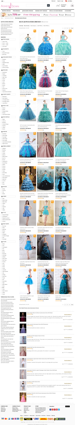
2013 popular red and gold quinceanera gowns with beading (7, 353)
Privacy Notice (15, 411)
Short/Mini (4, 133)
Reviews (48, 415)
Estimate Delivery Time (16, 410)
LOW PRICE (39, 25)
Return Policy (15, 407)
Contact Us (26, 415)
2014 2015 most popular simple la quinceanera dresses (7, 362)
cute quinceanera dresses (40, 410)
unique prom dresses (39, 411)
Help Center (3, 410)
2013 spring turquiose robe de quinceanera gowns (7, 313)
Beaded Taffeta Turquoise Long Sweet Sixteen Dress (62, 296)
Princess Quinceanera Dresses (7, 32)
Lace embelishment (6, 175)
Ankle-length (4, 138)
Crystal (3, 153)
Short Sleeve (4, 98)
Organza (4, 206)
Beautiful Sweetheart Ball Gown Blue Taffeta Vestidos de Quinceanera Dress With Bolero (27, 194)
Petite (3, 227)
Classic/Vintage (5, 214)
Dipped (3, 73)
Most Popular (33, 25)
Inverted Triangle (5, 235)
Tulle (3, 208)
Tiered (3, 171)
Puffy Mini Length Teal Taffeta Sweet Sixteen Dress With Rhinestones (62, 262)
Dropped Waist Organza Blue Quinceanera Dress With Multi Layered (45, 57)
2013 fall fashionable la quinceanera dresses (8, 319)
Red (3, 279)
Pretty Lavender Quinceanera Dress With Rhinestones (37, 324)
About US (3, 407)
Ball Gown (4, 54)
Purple (3, 277)
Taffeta (3, 209)
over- (4, 46)
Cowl (3, 86)
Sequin (3, 151)
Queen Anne (4, 88)
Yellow (3, 292)
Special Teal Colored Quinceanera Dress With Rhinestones (44, 126)
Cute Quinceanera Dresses (6, 31)
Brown (3, 252)
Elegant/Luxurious (5, 218)
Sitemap (53, 415)
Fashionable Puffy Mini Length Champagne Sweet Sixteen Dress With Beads (42, 370)
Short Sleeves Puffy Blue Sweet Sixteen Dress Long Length (44, 296)
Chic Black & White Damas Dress (33, 381)
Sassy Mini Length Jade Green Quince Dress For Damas (45, 228)
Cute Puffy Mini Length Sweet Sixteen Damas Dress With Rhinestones (40, 358)
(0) (25, 61)
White (3, 243)
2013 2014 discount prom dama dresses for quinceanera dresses (7, 306)
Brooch (3, 159)
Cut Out (3, 180)
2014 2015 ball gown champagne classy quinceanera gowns (7, 350)
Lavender (4, 269)
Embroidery (4, 172)
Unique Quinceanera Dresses (6, 24)
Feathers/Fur (4, 161)
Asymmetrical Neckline (6, 91)
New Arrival (38, 415)
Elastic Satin (4, 200)
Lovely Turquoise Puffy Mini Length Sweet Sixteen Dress (27, 296)
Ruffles (3, 164)
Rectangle (4, 239)
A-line (3, 51)
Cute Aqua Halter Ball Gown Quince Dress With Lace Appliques (62, 160)
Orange (3, 274)
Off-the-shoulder (5, 67)
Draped (3, 167)
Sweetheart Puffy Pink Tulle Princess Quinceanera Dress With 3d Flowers (41, 393)
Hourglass (4, 234)
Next (72, 28)
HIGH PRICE (46, 25)
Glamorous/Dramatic (6, 219)
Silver (3, 286)
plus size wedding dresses (40, 407)
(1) (43, 164)
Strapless (4, 59)
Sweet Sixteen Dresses (5, 25)
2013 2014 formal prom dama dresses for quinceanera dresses (7, 303)
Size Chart (26, 409)
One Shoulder (5, 65)
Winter (3, 193)
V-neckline (4, 75)
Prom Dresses (16, 10)
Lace (3, 205)
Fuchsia (3, 261)
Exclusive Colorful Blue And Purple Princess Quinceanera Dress (27, 160)
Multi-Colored (5, 290)
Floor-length (4, 140)
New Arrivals (26, 25)
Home (2, 18)
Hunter (3, 268)
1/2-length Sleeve (5, 99)
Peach (3, 294)
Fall (3, 192)
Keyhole (3, 90)
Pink (3, 248)
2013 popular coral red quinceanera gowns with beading (8, 356)
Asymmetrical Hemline (6, 141)
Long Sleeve (4, 103)
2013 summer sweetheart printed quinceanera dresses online (7, 316)
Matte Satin (4, 201)
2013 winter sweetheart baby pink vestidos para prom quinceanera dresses (7, 329)
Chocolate (4, 255)
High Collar (4, 77)
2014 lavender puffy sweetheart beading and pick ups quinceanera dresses (7, 346)
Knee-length (4, 135)
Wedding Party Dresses (41, 10)
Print (3, 182)
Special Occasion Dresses (56, 10)
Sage (3, 282)
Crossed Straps (5, 124)
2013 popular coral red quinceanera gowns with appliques (8, 359)
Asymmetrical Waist (6, 114)
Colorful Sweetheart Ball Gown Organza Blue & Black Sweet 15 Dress (62, 194)
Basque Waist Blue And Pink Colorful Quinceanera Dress (45, 92)
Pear (3, 237)
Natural (3, 107)
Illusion (3, 85)
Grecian (3, 221)
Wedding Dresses (6, 10)
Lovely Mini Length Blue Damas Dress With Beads (27, 262)
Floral (3, 174)
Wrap (3, 184)
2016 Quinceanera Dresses (6, 30)
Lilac (3, 273)
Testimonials (3, 409)
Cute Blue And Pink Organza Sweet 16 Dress (36, 335)
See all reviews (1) (68, 314)
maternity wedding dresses (40, 409)
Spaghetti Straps (5, 62)
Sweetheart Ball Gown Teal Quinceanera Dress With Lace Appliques (43, 262)
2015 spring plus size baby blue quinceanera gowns (7, 340)
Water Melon (4, 284)
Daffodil (3, 256)
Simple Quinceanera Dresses (6, 27)
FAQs (25, 411)
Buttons (3, 154)
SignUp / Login (60, 1)
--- (5, 43)
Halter (3, 64)
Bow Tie (3, 158)
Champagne (4, 247)
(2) (32, 383)
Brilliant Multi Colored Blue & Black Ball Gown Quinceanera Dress (45, 194)
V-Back (3, 127)
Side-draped (4, 177)
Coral (3, 289)
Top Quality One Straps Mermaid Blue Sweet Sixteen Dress (62, 228)
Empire (3, 109)
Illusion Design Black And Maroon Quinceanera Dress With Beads (40, 312)
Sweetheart (4, 72)
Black (3, 250)
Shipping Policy (15, 409)
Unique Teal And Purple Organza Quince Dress (61, 92)
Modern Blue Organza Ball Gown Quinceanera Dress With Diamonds (27, 92)
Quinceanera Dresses (27, 10)
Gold (3, 263)
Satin (3, 198)
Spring (3, 188)
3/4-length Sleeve (5, 101)
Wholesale (3, 411)
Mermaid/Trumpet (5, 52)
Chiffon (3, 203)
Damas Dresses (4, 28)
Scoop (3, 80)
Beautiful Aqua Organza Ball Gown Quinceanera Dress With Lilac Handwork (62, 57)
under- (4, 41)
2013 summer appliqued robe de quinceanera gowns (7, 322)
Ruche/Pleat (4, 163)
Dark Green (4, 258)
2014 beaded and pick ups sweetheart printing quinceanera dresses (7, 310)
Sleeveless (4, 96)
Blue (3, 287)
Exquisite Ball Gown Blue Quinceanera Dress (45, 160)
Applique (4, 148)
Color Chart (26, 407)
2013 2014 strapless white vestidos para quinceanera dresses (8, 332)
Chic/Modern (4, 216)
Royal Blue (4, 281)
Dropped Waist (5, 111)
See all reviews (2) (68, 383)
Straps (3, 61)
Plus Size (4, 226)
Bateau (3, 83)
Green (3, 266)
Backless (4, 122)
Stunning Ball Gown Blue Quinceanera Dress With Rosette (27, 57)
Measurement (26, 410)
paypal (25, 412)
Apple (3, 232)
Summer (4, 190)
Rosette (3, 169)
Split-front (4, 179)
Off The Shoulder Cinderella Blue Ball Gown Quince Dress (27, 126)
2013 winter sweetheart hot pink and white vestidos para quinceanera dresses (8, 336)
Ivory (3, 245)
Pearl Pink (4, 276)
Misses (3, 231)
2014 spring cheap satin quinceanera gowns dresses (8, 325)
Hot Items (43, 415)
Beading (4, 150)
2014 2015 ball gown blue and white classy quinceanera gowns (8, 342)
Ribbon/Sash (4, 156)
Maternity (4, 229)
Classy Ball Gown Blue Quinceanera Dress (62, 126)
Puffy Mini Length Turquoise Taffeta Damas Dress (27, 228)
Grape (3, 265)
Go (48, 5)
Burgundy (4, 253)
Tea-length (4, 137)
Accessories (68, 10)
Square (3, 78)
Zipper (3, 119)
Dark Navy (4, 260)
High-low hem (5, 143)
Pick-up (3, 166)
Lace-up (3, 120)
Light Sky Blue (5, 271)
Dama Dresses (38, 412)
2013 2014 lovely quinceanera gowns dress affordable (8, 300)
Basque (3, 112)
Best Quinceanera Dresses (6, 34)
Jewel (3, 82)
